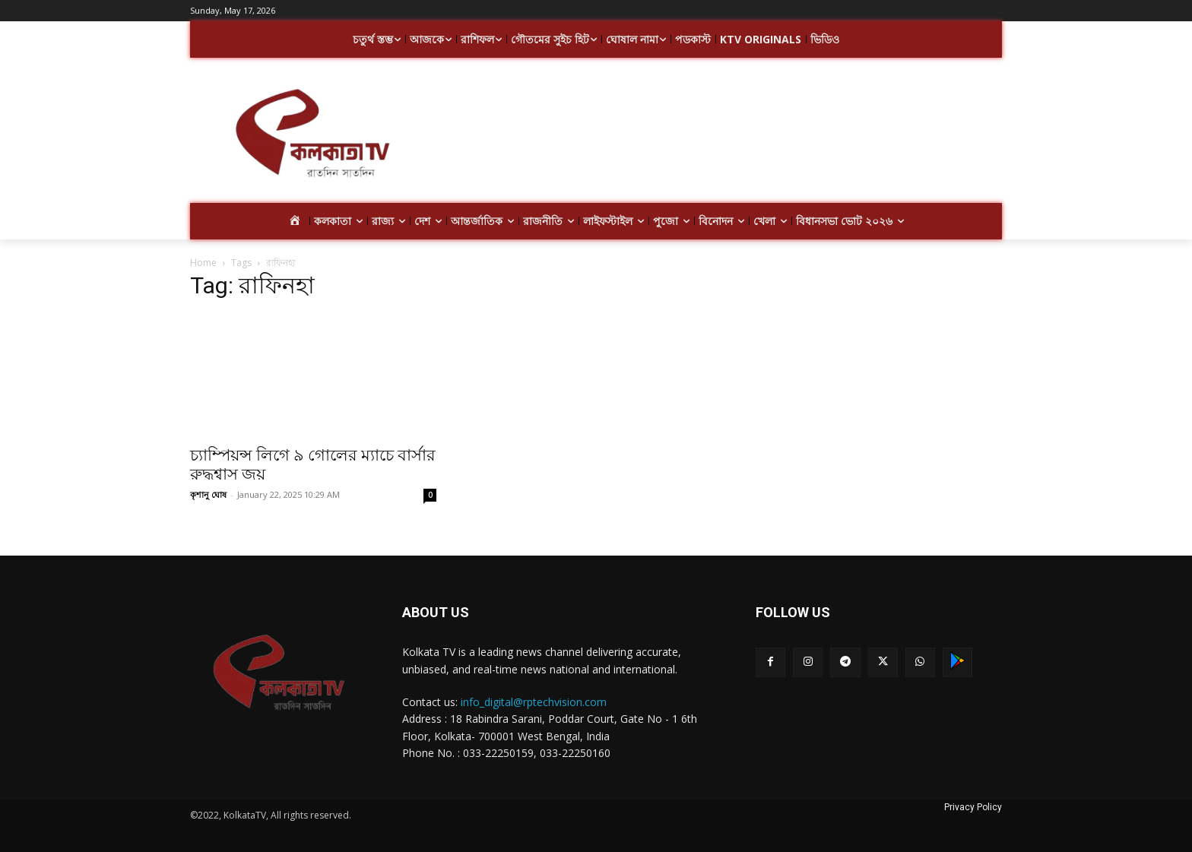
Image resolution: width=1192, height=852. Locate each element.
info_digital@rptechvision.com (534, 702)
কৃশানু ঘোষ (208, 494)
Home (203, 262)
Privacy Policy (973, 807)
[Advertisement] (718, 135)
